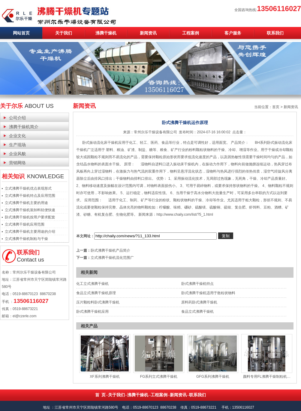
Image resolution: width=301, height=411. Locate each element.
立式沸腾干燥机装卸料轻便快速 (30, 210)
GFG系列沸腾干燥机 (212, 376)
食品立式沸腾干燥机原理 (96, 293)
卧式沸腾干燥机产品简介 (110, 250)
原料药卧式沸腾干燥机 (199, 302)
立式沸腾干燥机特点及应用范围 (30, 196)
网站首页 (21, 33)
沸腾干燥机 (105, 33)
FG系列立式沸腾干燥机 (159, 376)
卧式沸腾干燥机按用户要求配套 (30, 217)
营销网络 (17, 162)
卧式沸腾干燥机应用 (92, 311)
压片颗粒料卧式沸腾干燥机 (97, 302)
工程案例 (190, 33)
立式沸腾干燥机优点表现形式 (28, 188)
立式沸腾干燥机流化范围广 (112, 258)
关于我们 (63, 33)
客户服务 (232, 33)
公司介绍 (17, 117)
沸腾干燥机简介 (23, 126)
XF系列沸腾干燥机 (104, 376)
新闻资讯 (148, 33)
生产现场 (17, 144)
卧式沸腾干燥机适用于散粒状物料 (208, 293)
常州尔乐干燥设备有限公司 (155, 132)
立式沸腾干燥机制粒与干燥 (26, 239)
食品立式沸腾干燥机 (197, 311)
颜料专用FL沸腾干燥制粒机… (266, 376)
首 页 (100, 394)
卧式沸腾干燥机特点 (197, 284)
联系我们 (275, 33)
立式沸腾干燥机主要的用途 (26, 203)
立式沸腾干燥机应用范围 (24, 224)
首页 (275, 107)
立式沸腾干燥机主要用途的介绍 (30, 231)
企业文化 (17, 135)
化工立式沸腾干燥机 (92, 284)
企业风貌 (17, 153)
